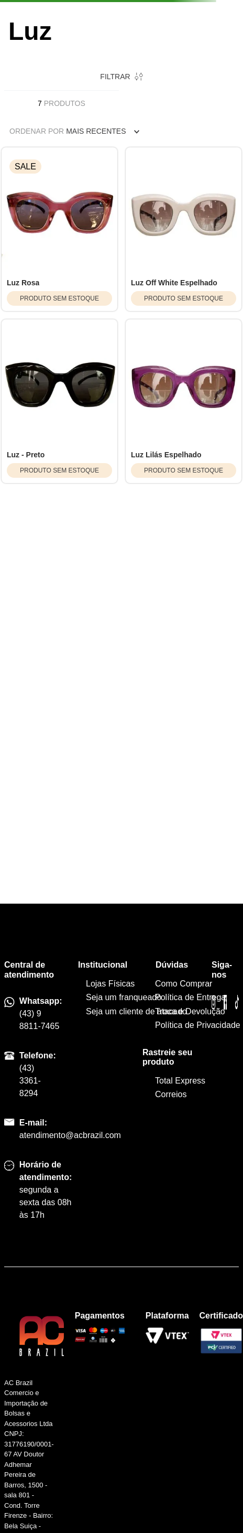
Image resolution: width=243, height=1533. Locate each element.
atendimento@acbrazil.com (70, 1135)
